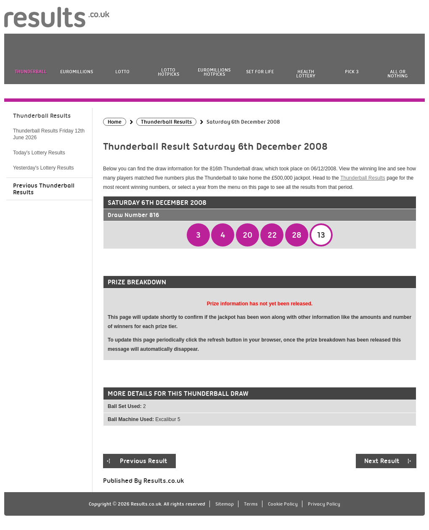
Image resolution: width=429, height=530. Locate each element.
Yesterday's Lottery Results (43, 168)
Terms (251, 504)
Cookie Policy (283, 504)
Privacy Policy (324, 504)
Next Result (382, 461)
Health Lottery (305, 74)
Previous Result (143, 461)
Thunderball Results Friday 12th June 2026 (49, 134)
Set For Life (260, 71)
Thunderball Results (362, 178)
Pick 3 (351, 71)
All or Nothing (397, 74)
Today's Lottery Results (39, 153)
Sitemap (224, 504)
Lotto (122, 71)
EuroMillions (76, 71)
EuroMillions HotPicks (214, 72)
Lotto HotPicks (168, 72)
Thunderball (31, 71)
